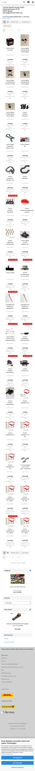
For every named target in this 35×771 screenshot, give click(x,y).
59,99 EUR (17, 629)
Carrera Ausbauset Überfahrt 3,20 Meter (10, 178)
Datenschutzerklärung (6, 754)
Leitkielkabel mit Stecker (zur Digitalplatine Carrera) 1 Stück (10, 306)
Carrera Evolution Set (24, 369)
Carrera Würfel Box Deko (10, 49)
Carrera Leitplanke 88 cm (10, 434)
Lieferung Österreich (9, 642)
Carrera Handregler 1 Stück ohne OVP (25, 338)
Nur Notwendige (17, 763)
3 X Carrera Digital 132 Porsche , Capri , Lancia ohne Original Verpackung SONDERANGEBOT (25, 467)
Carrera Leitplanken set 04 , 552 (25, 498)
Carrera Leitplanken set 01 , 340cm (10, 498)
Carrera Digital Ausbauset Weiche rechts (10, 146)
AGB (2, 670)
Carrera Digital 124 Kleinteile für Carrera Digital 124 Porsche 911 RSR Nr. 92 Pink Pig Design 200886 (10, 114)
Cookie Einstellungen (6, 682)
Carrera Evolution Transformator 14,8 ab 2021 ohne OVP (10, 402)
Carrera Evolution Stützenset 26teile (10, 210)
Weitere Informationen (17, 767)
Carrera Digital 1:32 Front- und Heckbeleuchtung (10, 338)
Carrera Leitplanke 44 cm (25, 401)
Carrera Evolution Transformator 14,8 (10, 370)
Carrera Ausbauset (25, 177)
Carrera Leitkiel (10, 272)
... (15, 30)
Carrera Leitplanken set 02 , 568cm (10, 530)
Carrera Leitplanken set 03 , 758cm (25, 530)
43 (18, 30)
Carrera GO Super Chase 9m (17, 587)
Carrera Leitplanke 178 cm (25, 434)
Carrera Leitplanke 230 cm (10, 466)
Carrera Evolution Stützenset (25, 114)
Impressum (4, 658)
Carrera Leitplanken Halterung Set (10, 242)
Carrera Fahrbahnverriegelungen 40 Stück (27, 210)
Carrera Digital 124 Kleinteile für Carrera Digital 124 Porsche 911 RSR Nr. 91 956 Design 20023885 (25, 82)
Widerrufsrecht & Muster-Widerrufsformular (12, 667)
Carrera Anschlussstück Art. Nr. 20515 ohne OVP (25, 274)
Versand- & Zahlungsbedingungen (9, 664)
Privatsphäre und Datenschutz (8, 676)
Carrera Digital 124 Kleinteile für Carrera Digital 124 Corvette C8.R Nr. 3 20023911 (24, 50)
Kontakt (3, 661)
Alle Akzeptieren (17, 757)
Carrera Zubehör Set (24, 145)
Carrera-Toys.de (7, 18)
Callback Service (5, 679)
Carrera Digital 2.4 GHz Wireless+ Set (25, 242)
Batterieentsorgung (6, 673)
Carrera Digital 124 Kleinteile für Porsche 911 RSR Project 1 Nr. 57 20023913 (10, 82)
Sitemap (6, 638)
